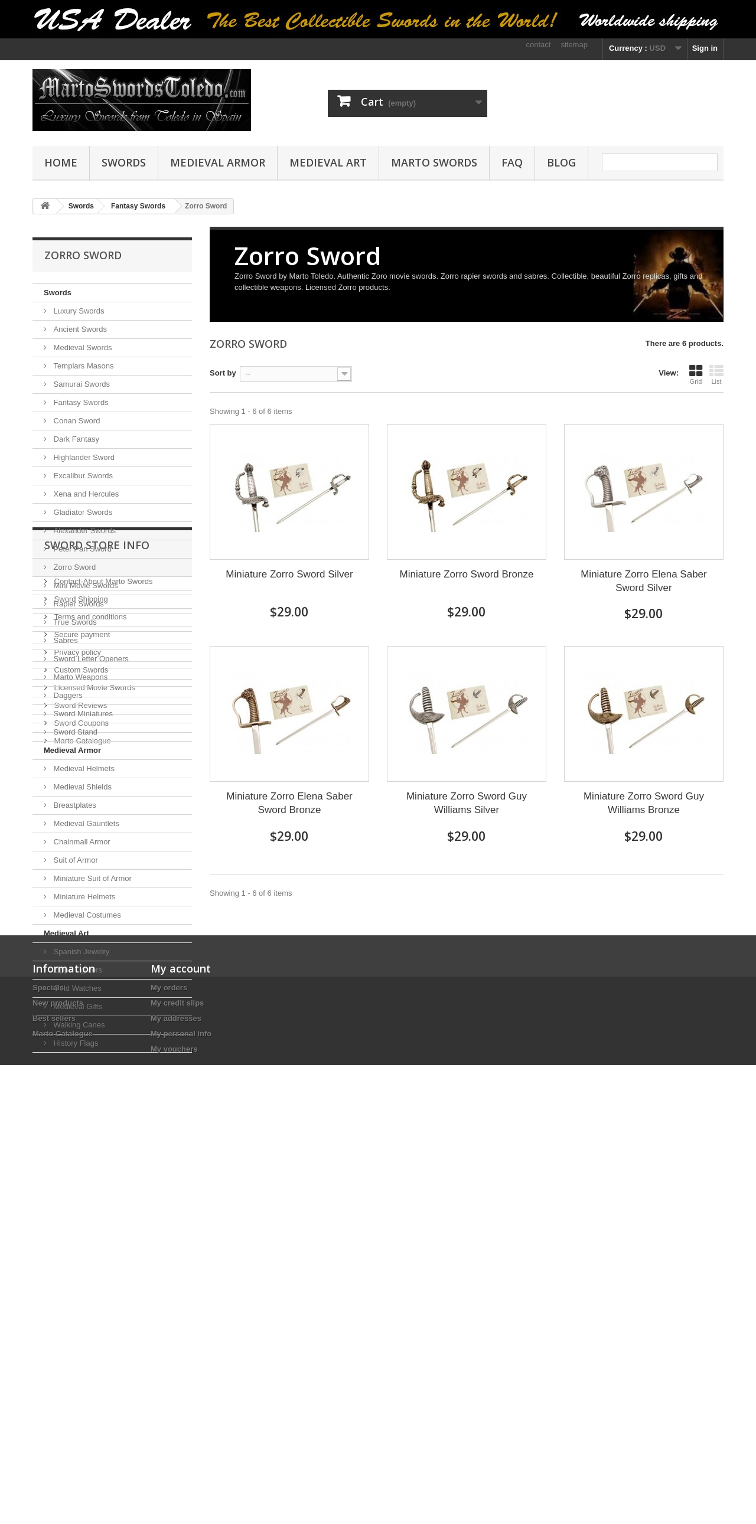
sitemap (574, 44)
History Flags (74, 1043)
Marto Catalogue (81, 1279)
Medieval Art (328, 162)
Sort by (223, 372)
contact (538, 44)
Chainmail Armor (80, 841)
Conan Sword (75, 420)
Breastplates (73, 805)
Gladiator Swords (81, 512)
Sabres (64, 640)
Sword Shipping (80, 1137)
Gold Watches (76, 988)
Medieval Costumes (86, 915)
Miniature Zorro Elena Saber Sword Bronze (289, 803)
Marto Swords (434, 162)
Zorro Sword (73, 567)
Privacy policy (76, 1190)
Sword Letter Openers (90, 658)
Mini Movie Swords (84, 585)
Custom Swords (80, 1208)
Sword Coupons (80, 1261)
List (716, 374)
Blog (561, 162)
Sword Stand (74, 731)
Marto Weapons (79, 677)
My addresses (176, 1418)
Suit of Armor (74, 860)
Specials (48, 1387)
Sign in (705, 48)
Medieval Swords (81, 347)
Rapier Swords (77, 603)
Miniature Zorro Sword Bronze (467, 574)
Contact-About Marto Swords (102, 1119)
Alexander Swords (83, 530)
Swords (124, 162)
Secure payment (81, 1173)
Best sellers (54, 1418)
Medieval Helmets (83, 768)
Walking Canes (78, 1024)
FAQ (512, 162)
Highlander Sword (83, 457)
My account (181, 1369)
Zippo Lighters (76, 969)
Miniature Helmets (83, 896)
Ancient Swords (79, 329)
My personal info (181, 1434)
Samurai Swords (80, 384)
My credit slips (177, 1403)
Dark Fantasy (75, 439)
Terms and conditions (89, 1155)
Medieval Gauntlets (85, 823)
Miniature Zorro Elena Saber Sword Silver (644, 581)
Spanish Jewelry (80, 951)
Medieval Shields (81, 786)
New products (57, 1403)
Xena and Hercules (85, 493)
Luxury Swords (78, 310)
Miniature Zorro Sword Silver (289, 574)
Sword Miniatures (82, 713)
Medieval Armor (217, 162)
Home (60, 162)
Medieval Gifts (76, 1006)
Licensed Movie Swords (93, 1226)
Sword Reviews (79, 1243)
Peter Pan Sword (81, 548)
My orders (169, 1387)
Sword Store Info (96, 1088)
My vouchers (174, 1449)
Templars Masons (82, 365)
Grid (695, 374)
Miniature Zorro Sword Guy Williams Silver (466, 803)
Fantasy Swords (80, 402)
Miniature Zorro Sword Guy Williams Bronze (644, 803)
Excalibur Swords (82, 475)
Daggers (67, 695)
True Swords (74, 622)
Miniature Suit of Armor (91, 878)
